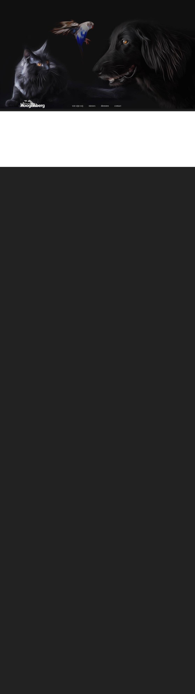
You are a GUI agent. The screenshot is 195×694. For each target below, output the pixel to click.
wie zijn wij (77, 106)
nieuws (92, 106)
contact (117, 106)
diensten (105, 106)
